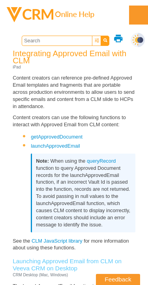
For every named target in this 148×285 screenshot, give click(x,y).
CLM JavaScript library (57, 241)
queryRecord (101, 161)
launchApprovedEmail (55, 146)
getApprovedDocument (56, 137)
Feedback (118, 279)
